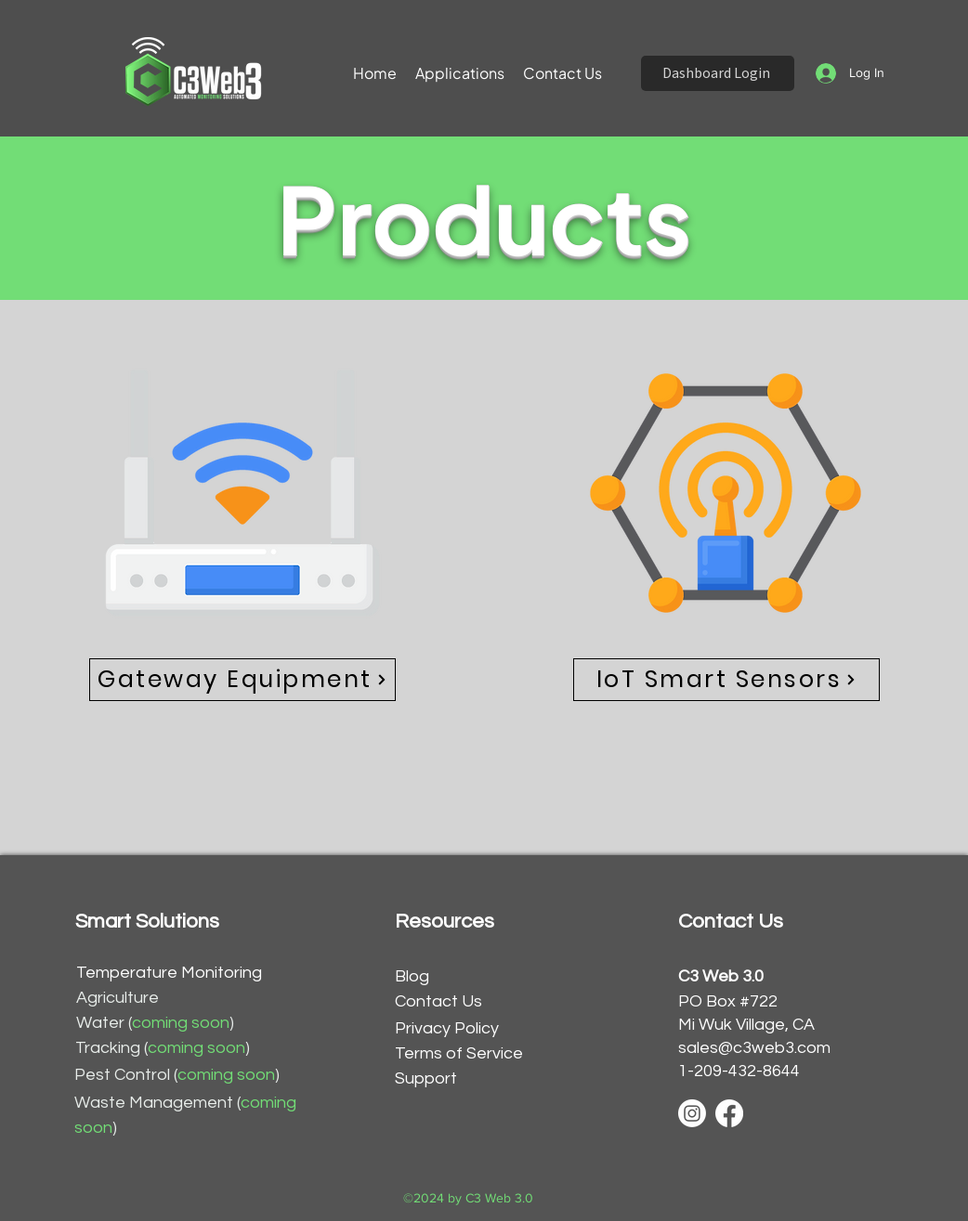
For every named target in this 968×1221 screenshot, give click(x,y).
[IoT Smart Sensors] (726, 679)
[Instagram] (692, 1113)
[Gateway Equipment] (242, 679)
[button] (460, 73)
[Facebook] (729, 1113)
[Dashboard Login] (717, 73)
